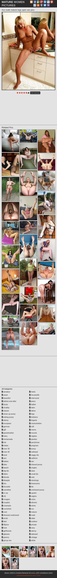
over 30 (6, 449)
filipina (5, 525)
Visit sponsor (35, 93)
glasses (6, 534)
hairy (4, 436)
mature (33, 512)
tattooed (33, 534)
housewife (34, 395)
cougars (6, 499)
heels (32, 392)
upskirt (32, 493)
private (32, 525)
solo (31, 477)
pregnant (33, 446)
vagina (32, 496)
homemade (7, 439)
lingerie (33, 420)
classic (5, 411)
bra (4, 483)
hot (4, 442)
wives (32, 506)
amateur (6, 392)
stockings (34, 480)
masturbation (35, 423)
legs (31, 414)
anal (4, 455)
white (32, 540)
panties (33, 439)
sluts (32, 471)
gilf (4, 430)
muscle (33, 433)
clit (4, 496)
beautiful (6, 398)
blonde (5, 477)
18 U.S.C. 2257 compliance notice (41, 573)
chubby (5, 408)
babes (5, 461)
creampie (6, 506)
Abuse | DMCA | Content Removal (16, 573)
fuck (4, 528)
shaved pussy (35, 464)
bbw (4, 464)
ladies (32, 404)
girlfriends (6, 531)
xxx (31, 509)
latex (32, 408)
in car (5, 493)
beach (5, 468)
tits (31, 487)
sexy (32, 528)
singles (33, 468)
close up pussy (8, 414)
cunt (4, 512)
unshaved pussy (36, 490)
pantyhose (34, 442)
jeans (32, 401)
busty (5, 404)
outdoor (33, 521)
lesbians (33, 417)
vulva (32, 499)
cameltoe (6, 490)
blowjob (6, 480)
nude (32, 515)
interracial (34, 398)
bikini (5, 474)
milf (31, 427)
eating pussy (8, 417)
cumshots (6, 509)
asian (5, 395)
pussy (32, 449)
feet (4, 521)
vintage (33, 537)
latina (32, 411)
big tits (5, 471)
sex (31, 461)
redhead (33, 452)
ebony (5, 420)
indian (5, 446)
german (6, 427)
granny (5, 537)
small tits (33, 474)
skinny (32, 531)
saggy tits (34, 455)
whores (33, 502)
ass (4, 458)
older (32, 518)
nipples (33, 436)
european (6, 423)
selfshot (33, 458)
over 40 (6, 452)
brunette (6, 487)
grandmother (8, 433)
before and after (9, 401)
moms (32, 430)
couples (6, 502)
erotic (5, 518)
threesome (34, 483)
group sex (7, 540)
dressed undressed (10, 515)
